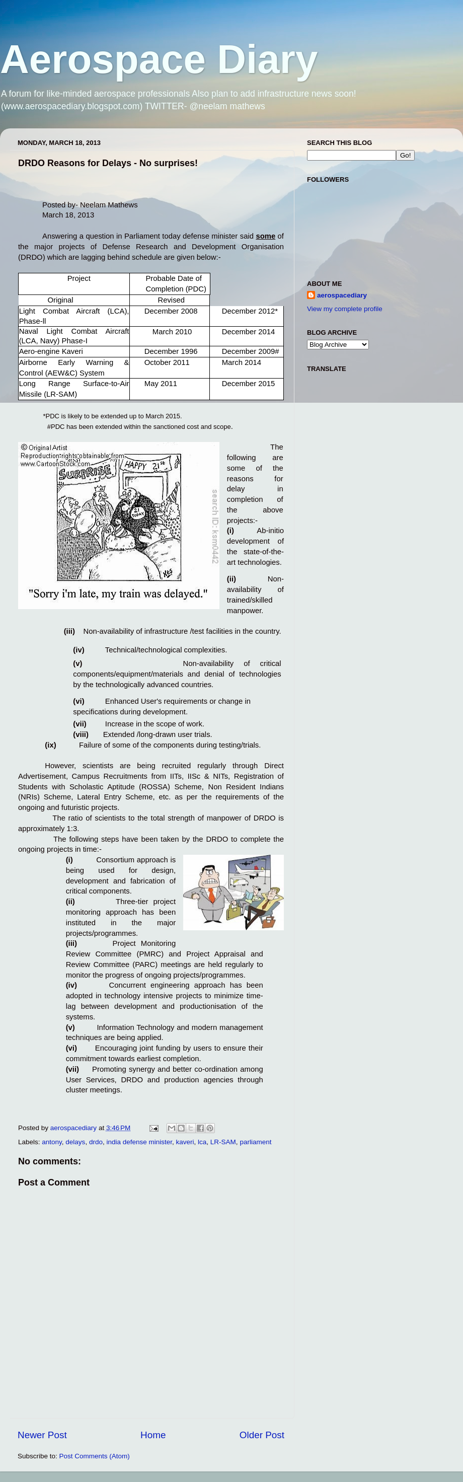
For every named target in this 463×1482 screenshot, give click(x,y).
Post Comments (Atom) (94, 1456)
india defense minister (139, 1142)
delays (75, 1142)
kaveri (185, 1142)
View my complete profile (344, 309)
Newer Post (42, 1435)
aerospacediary (342, 295)
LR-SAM (223, 1142)
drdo (96, 1142)
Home (153, 1435)
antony (52, 1142)
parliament (255, 1142)
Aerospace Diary (159, 59)
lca (202, 1142)
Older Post (262, 1435)
